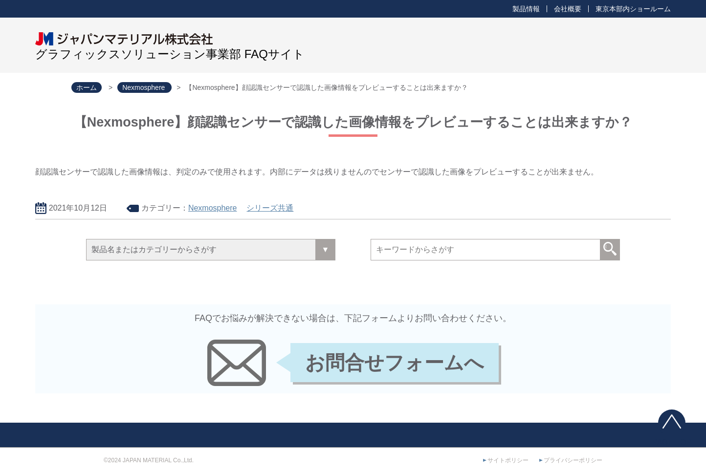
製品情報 (526, 8)
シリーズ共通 (269, 208)
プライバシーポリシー (573, 460)
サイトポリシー (508, 460)
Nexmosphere (212, 208)
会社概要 (567, 8)
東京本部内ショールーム (633, 8)
